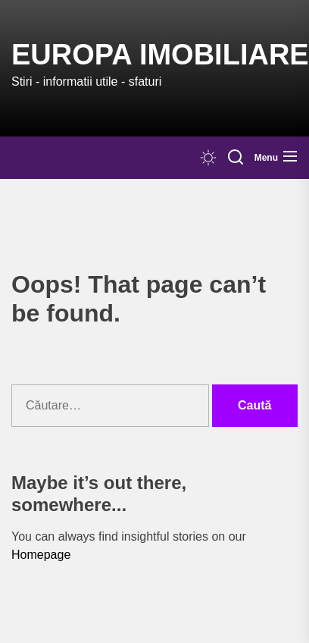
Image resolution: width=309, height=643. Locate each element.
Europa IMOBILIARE (160, 55)
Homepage (40, 554)
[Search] (235, 158)
